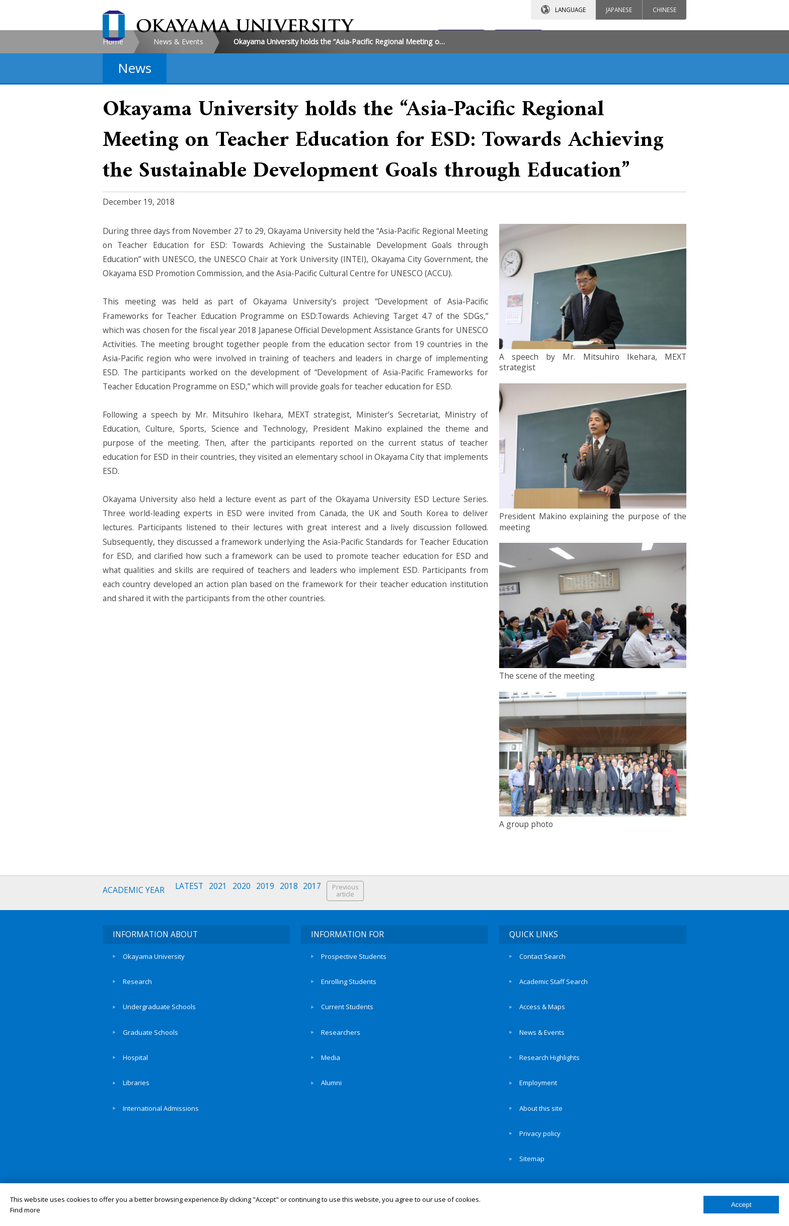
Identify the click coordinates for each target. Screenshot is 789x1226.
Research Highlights (549, 1103)
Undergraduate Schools (159, 1068)
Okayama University (154, 1034)
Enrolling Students (348, 1051)
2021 (222, 976)
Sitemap (531, 1172)
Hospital (135, 1103)
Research (137, 1051)
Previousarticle (358, 977)
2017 (323, 976)
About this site (541, 1137)
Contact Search (542, 1034)
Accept (741, 1204)
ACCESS (503, 38)
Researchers (340, 1085)
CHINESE (664, 10)
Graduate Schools (150, 1085)
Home (113, 127)
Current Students (347, 1068)
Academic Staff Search (553, 1051)
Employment (538, 1120)
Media (330, 1103)
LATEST (192, 976)
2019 (273, 976)
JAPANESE (619, 10)
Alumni (331, 1120)
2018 (298, 976)
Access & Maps (542, 1068)
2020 (248, 976)
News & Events (178, 127)
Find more (25, 1209)
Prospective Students (353, 1034)
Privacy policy (540, 1155)
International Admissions (161, 1137)
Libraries (136, 1120)
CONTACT (416, 38)
